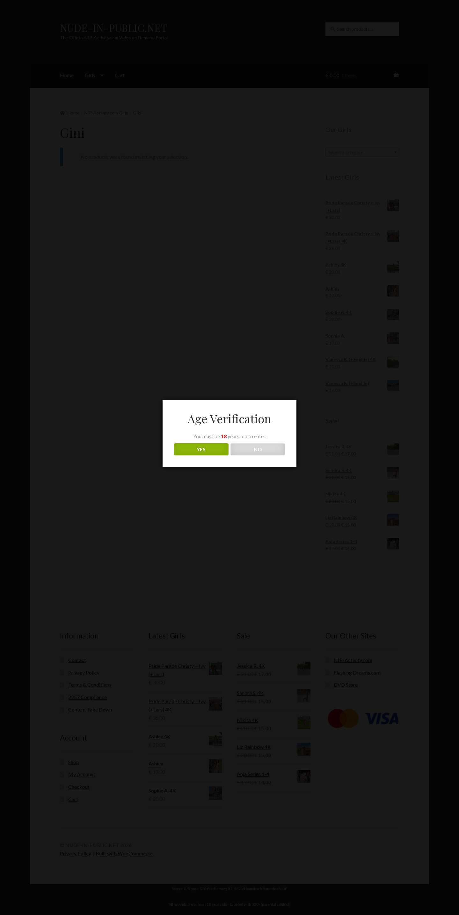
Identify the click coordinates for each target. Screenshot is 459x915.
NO (258, 449)
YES (201, 449)
